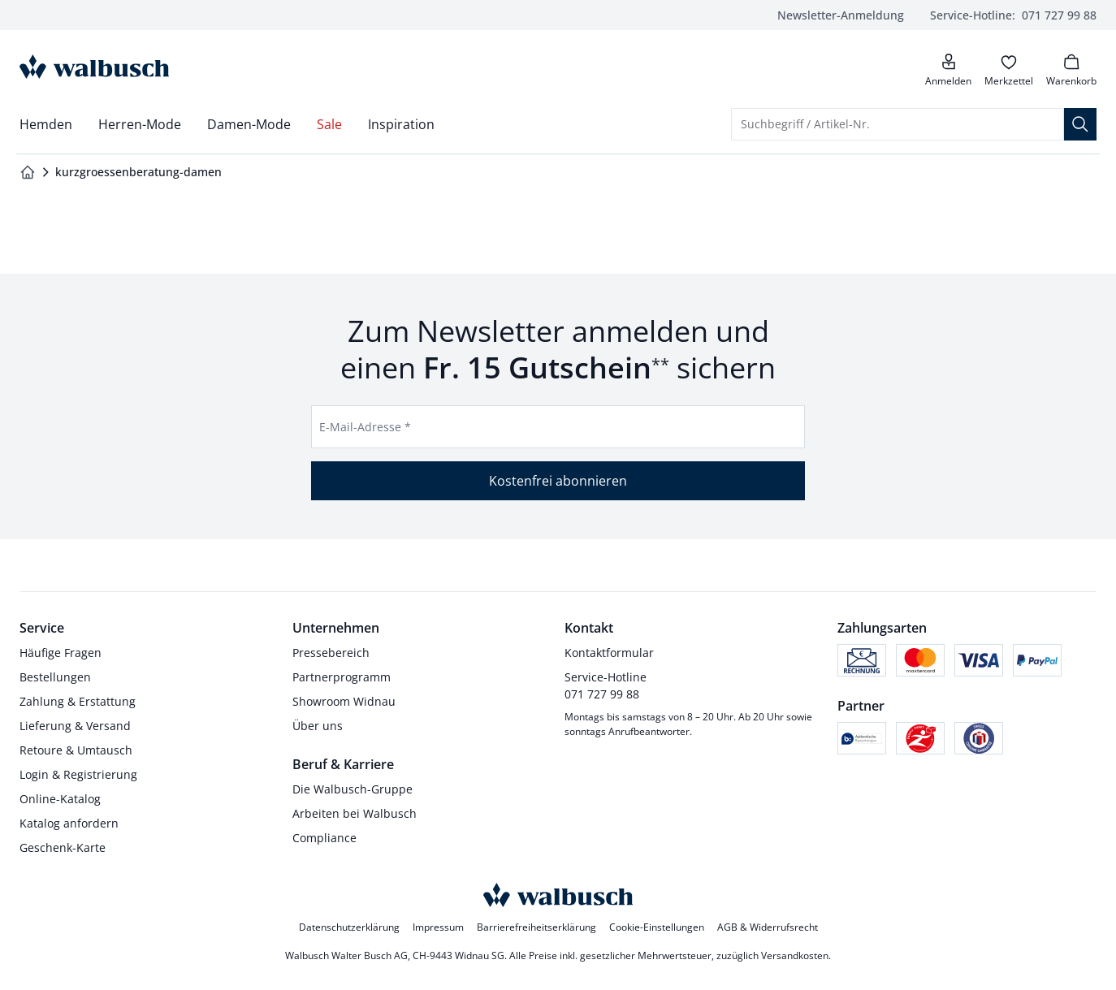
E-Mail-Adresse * (365, 426)
